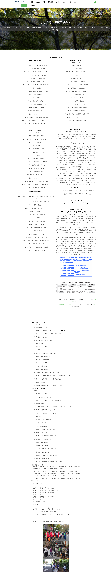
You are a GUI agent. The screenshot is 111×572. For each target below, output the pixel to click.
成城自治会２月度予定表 (35, 191)
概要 (32, 2)
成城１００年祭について (76, 210)
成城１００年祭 (67, 2)
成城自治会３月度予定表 (35, 131)
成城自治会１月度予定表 (76, 60)
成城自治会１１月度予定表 (38, 388)
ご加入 (75, 2)
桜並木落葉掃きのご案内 (37, 465)
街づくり (59, 2)
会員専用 (33, 5)
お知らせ (39, 2)
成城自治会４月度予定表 (35, 60)
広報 (45, 2)
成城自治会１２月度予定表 (38, 322)
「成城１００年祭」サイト (64, 304)
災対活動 (51, 2)
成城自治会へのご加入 (76, 129)
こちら (93, 304)
